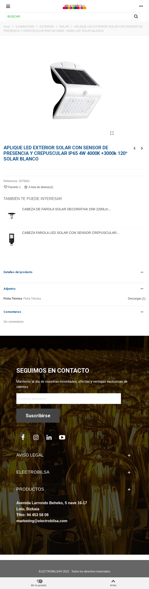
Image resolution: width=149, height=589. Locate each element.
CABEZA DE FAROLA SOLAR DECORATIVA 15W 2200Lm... (66, 209)
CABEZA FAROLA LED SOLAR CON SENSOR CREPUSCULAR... (70, 233)
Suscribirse (38, 415)
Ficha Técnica (13, 298)
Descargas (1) (136, 298)
